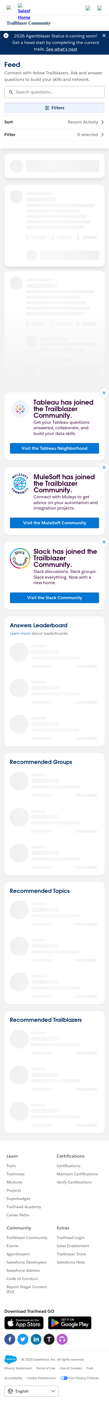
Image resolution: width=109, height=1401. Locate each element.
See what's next (61, 49)
